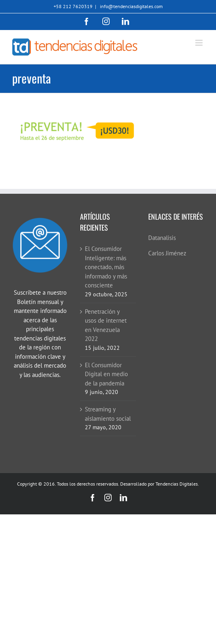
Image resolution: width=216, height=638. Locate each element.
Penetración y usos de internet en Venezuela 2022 (106, 325)
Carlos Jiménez (167, 253)
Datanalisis (162, 238)
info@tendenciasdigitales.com (131, 6)
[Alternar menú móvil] (199, 43)
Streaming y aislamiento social (108, 413)
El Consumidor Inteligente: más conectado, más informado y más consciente (106, 267)
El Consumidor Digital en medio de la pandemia (106, 374)
